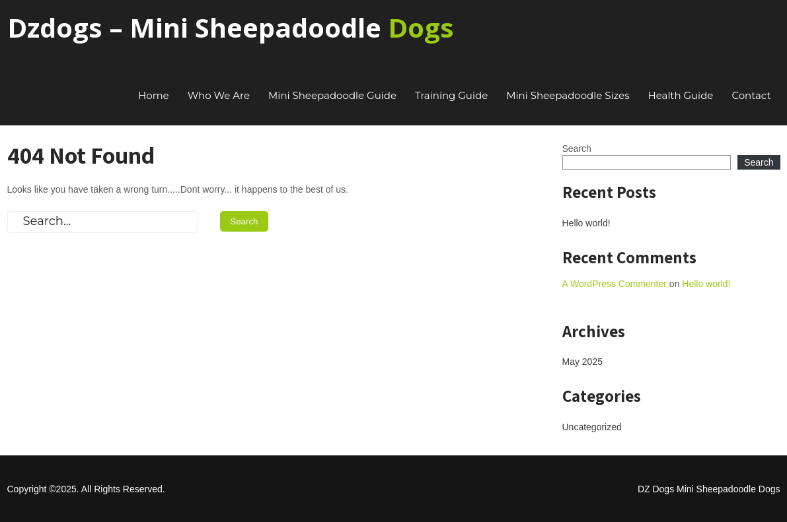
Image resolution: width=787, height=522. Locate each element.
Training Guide (451, 95)
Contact (750, 95)
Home (153, 95)
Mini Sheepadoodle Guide (332, 95)
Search (576, 148)
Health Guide (681, 95)
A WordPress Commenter (614, 283)
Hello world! (586, 223)
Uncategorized (592, 427)
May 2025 (582, 361)
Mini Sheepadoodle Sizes (567, 95)
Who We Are (219, 95)
